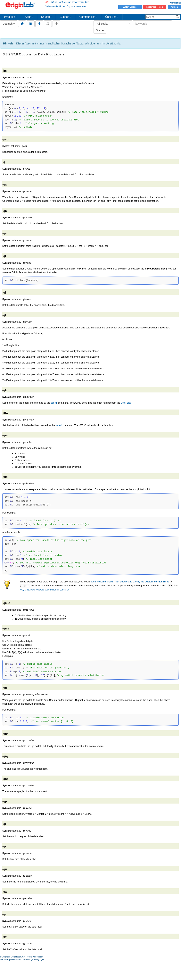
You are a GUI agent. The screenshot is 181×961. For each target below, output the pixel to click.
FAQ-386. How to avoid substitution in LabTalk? (44, 589)
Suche (100, 30)
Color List (126, 402)
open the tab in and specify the (130, 581)
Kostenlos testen (154, 7)
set (54, 402)
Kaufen (174, 7)
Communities (88, 16)
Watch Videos (130, 7)
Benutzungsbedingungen (33, 959)
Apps (29, 16)
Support (65, 16)
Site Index (4, 959)
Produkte (10, 16)
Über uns (111, 16)
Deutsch (9, 23)
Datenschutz (15, 959)
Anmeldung (175, 3)
